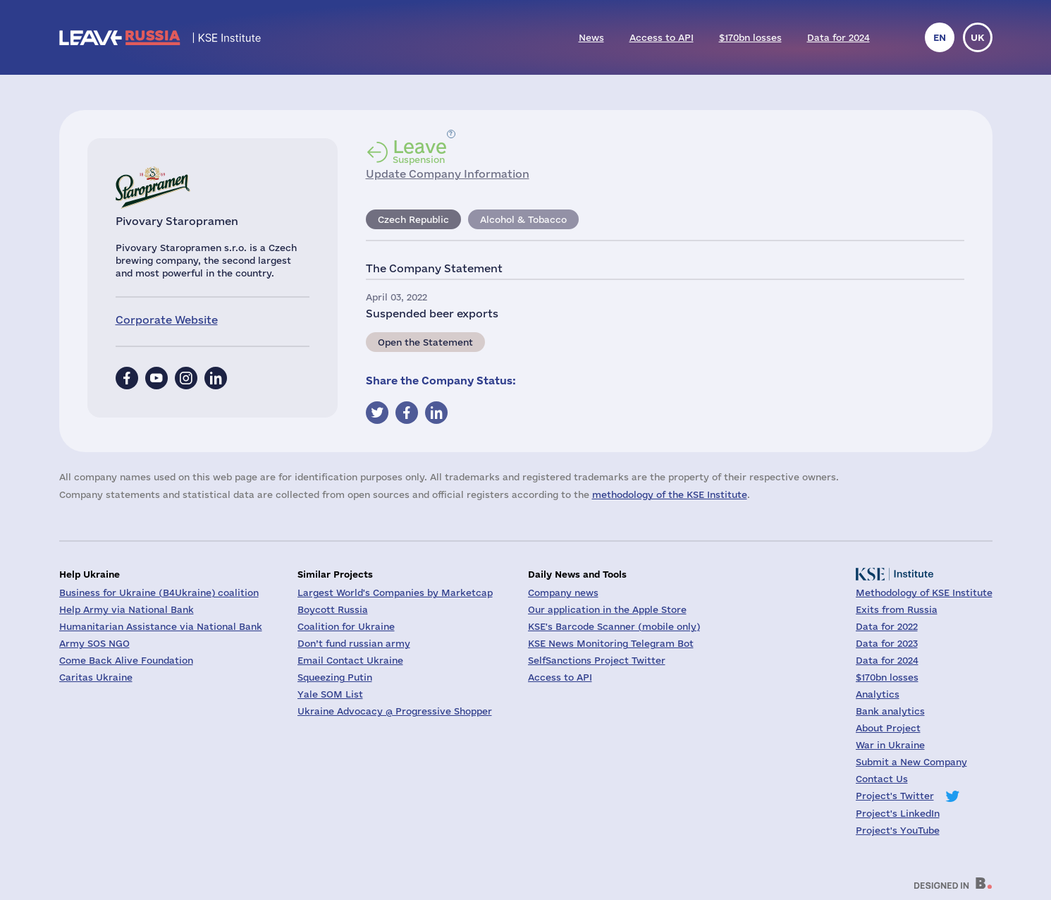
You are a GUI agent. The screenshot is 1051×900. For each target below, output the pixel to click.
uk (978, 37)
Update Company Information (447, 174)
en (939, 37)
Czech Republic (413, 219)
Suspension (420, 151)
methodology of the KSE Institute (669, 494)
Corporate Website (167, 320)
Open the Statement (425, 342)
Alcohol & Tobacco (523, 219)
